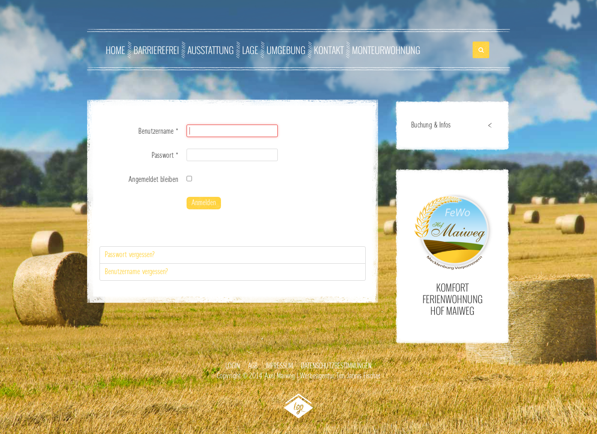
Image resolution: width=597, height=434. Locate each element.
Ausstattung (210, 49)
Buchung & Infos (431, 125)
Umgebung (286, 49)
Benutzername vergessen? (136, 272)
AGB (252, 366)
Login (233, 366)
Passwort (165, 155)
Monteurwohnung (386, 49)
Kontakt (329, 49)
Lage (250, 49)
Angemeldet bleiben (153, 180)
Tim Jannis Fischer (358, 376)
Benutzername (158, 131)
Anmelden (204, 203)
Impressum (279, 366)
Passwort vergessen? (130, 255)
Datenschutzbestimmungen (336, 366)
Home (115, 49)
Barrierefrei (156, 49)
